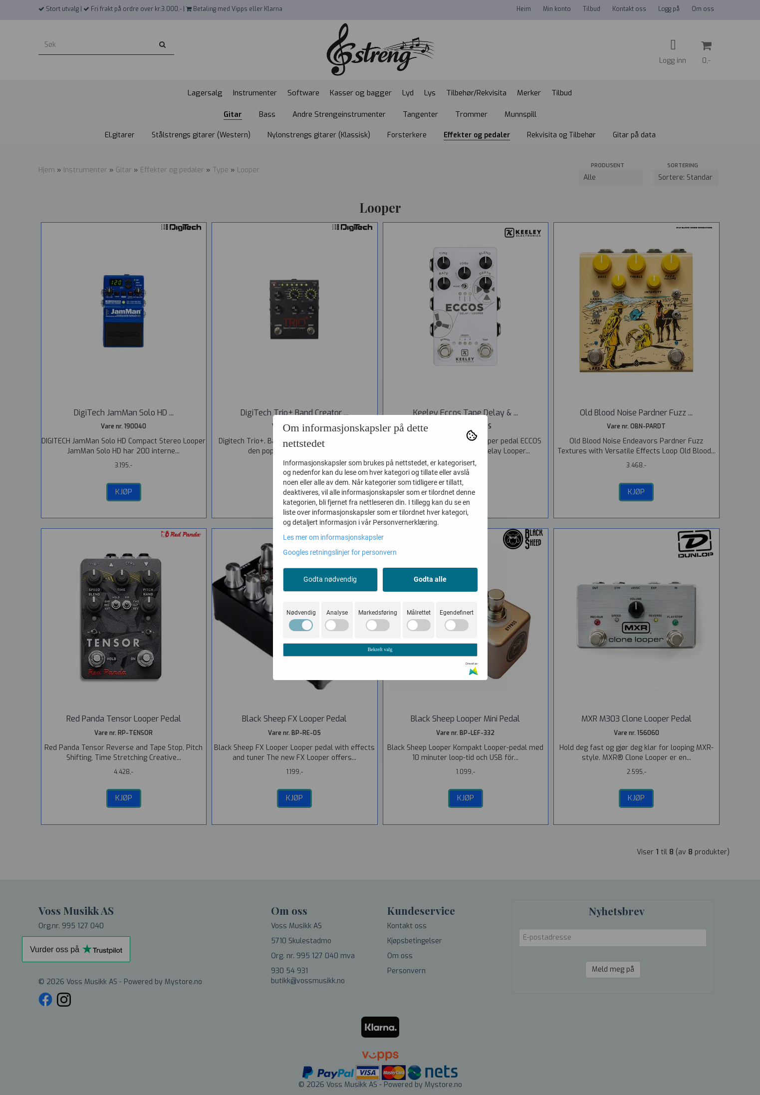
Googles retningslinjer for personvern (340, 552)
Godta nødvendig (330, 579)
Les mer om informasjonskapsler (333, 537)
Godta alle (430, 579)
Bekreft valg (380, 649)
